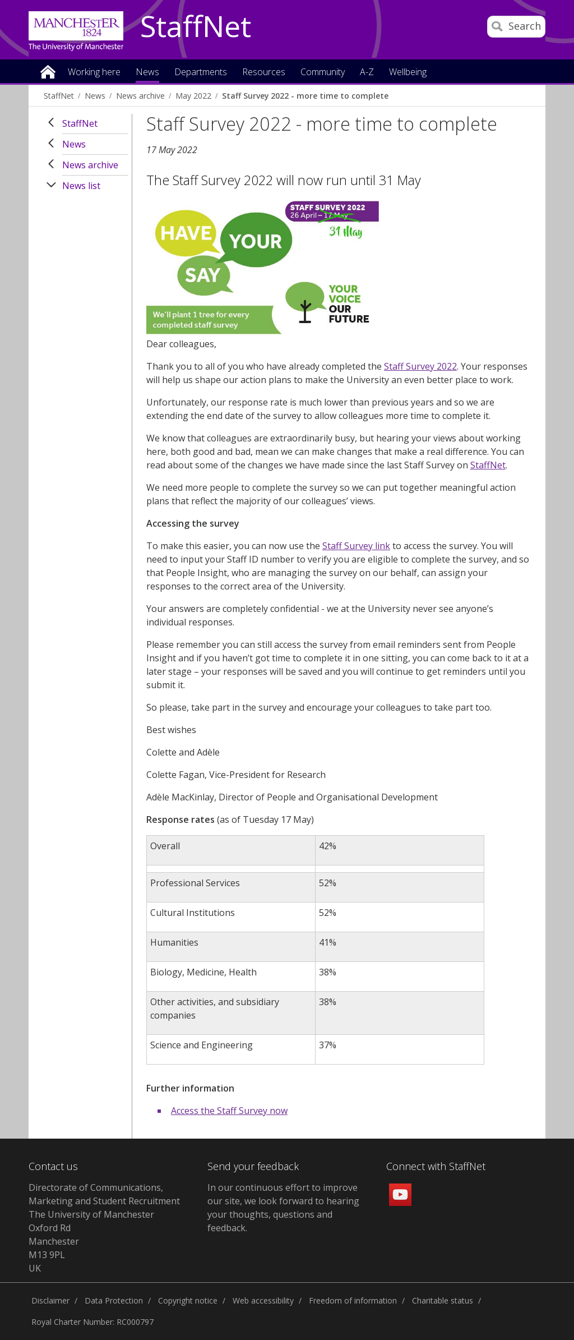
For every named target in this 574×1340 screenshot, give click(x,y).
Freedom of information (353, 1300)
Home (47, 71)
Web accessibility (263, 1300)
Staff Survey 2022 (420, 366)
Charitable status (442, 1300)
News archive (140, 95)
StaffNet (195, 26)
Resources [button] (263, 72)
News (95, 95)
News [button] (147, 72)
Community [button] (322, 72)
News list (81, 185)
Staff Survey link (356, 546)
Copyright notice (187, 1300)
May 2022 (193, 95)
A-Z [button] (367, 72)
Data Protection (114, 1300)
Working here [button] (94, 72)
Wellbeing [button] (408, 72)
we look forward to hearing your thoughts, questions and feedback (283, 1214)
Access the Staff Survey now (229, 1110)
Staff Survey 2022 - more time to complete (305, 95)
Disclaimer (50, 1300)
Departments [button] (200, 72)
